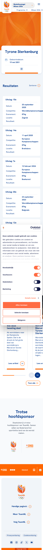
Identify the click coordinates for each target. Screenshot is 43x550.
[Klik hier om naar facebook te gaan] (11, 542)
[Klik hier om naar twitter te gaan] (26, 542)
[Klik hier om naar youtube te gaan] (31, 542)
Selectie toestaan (21, 312)
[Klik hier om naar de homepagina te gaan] (7, 6)
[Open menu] (39, 4)
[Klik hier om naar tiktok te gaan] (21, 542)
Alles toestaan (21, 305)
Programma (22, 10)
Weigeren (21, 320)
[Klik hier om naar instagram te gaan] (16, 542)
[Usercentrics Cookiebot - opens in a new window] (30, 227)
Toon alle (33, 383)
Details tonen (30, 298)
